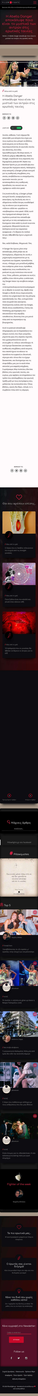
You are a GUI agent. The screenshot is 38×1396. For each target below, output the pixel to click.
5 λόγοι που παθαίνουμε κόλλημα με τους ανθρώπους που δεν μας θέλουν (17, 1103)
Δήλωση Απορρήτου (19, 1379)
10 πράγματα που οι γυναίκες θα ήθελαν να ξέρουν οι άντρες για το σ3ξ (18, 650)
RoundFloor (21, 1389)
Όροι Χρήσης (28, 1375)
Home (4, 36)
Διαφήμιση (8, 1375)
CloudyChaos (8, 946)
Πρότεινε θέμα (30, 1372)
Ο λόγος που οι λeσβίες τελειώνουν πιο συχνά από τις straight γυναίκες (19, 550)
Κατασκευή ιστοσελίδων (24, 1386)
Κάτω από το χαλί (11, 91)
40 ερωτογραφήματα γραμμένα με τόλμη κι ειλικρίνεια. (19, 1238)
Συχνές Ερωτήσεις (8, 1372)
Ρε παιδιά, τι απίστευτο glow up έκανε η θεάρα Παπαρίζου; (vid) (18, 1001)
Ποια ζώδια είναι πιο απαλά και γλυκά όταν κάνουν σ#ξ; (18, 600)
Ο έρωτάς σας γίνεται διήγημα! (19, 1265)
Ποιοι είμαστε (17, 1375)
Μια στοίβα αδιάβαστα (11, 1048)
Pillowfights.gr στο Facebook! (19, 842)
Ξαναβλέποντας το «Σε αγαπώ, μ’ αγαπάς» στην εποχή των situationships (18, 950)
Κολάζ (6, 997)
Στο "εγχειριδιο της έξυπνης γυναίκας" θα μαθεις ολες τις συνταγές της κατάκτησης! (19, 1305)
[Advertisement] (19, 732)
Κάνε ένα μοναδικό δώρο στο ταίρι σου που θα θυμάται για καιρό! (19, 1271)
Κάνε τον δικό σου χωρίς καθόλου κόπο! (19, 1298)
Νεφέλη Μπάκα (17, 937)
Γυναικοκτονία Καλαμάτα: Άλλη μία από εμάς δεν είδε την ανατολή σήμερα (18, 1052)
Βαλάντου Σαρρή (17, 1039)
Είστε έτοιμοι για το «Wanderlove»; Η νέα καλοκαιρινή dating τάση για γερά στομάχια (18, 1155)
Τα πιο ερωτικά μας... (19, 1233)
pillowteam (15, 988)
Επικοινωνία (20, 1372)
